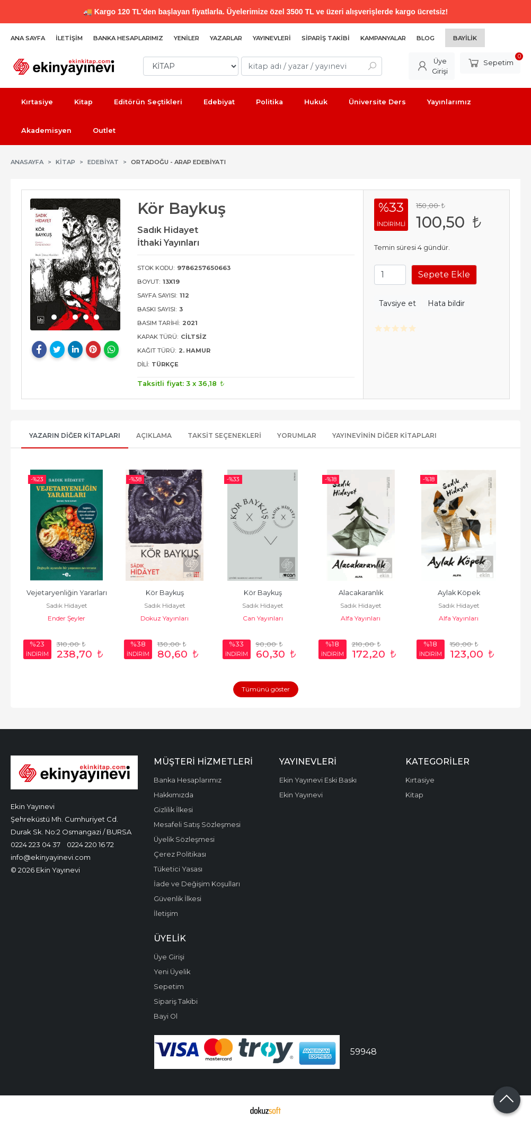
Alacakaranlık (364, 593)
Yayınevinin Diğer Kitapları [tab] (384, 435)
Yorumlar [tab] (296, 435)
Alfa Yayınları (364, 618)
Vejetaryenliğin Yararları (70, 593)
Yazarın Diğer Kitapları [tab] (74, 435)
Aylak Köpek (462, 593)
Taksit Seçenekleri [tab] (224, 435)
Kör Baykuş (168, 593)
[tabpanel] (75, 264)
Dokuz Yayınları (168, 618)
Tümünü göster (266, 689)
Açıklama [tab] (154, 435)
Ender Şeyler (70, 618)
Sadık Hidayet (70, 605)
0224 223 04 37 (35, 844)
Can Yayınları (266, 618)
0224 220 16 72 (90, 844)
